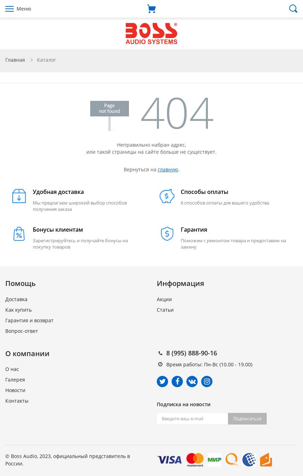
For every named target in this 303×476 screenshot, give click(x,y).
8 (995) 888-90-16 (191, 353)
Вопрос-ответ (21, 331)
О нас (12, 369)
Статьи (165, 309)
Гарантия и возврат (29, 320)
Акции (164, 299)
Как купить (18, 309)
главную (168, 169)
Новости (15, 390)
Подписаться (247, 418)
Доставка (16, 299)
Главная (15, 59)
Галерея (15, 379)
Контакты (17, 400)
